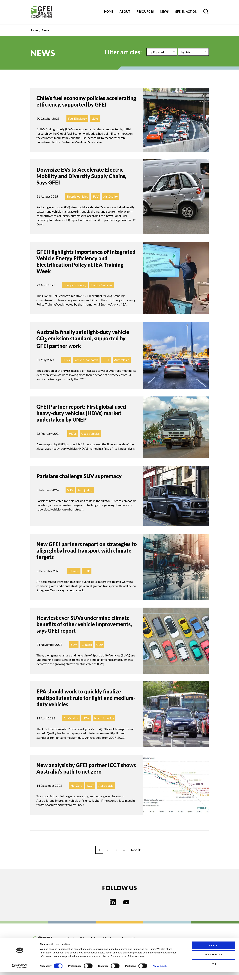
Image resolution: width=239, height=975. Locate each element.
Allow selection (213, 957)
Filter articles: (123, 52)
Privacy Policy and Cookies (97, 938)
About (125, 11)
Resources (145, 11)
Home (108, 11)
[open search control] (206, 11)
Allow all (213, 948)
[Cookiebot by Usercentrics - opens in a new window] (19, 969)
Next (136, 850)
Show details (160, 969)
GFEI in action (186, 11)
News (164, 11)
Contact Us (128, 938)
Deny (213, 966)
